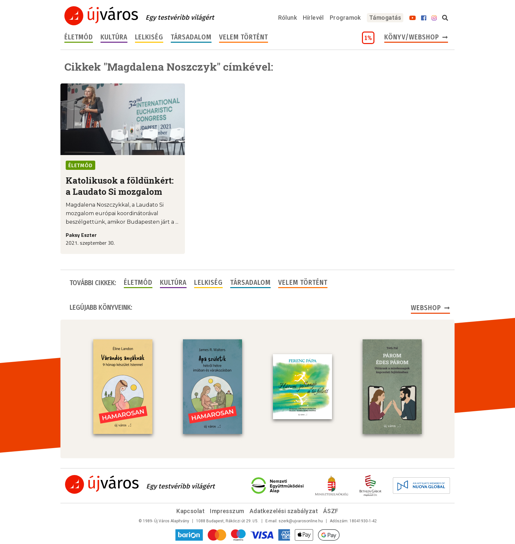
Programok (345, 17)
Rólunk (287, 17)
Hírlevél (313, 17)
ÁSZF (331, 511)
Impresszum (227, 511)
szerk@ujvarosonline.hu (301, 521)
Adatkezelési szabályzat (284, 511)
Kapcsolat (190, 511)
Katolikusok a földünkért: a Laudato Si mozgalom (120, 186)
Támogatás (385, 17)
